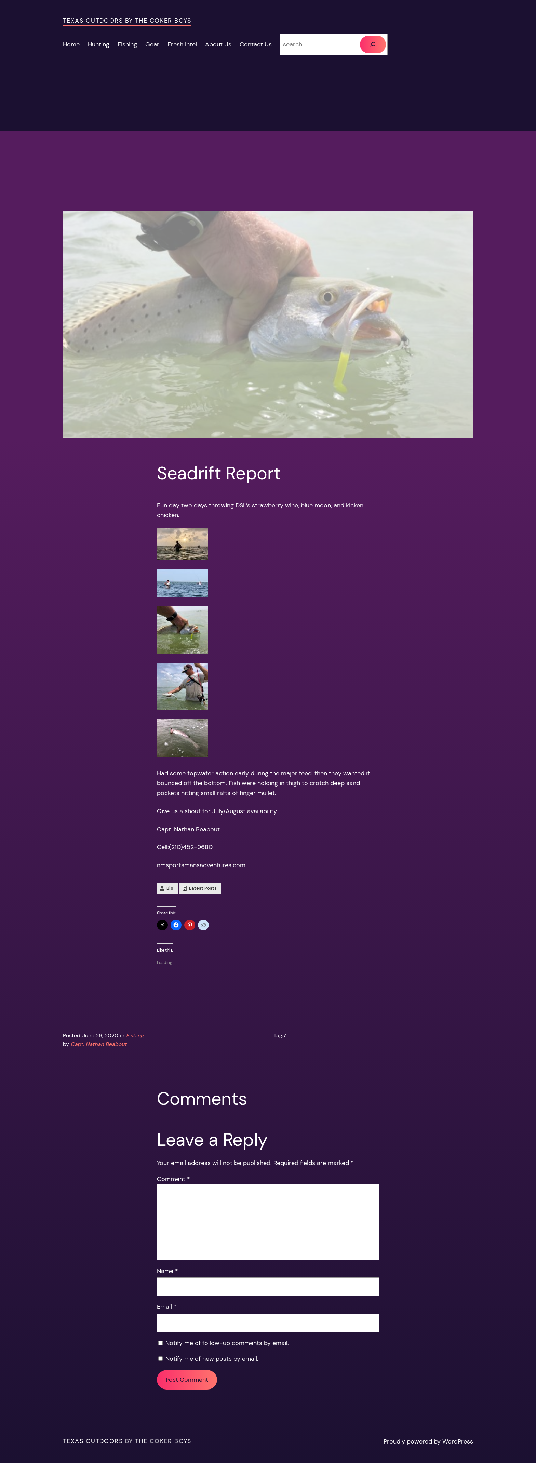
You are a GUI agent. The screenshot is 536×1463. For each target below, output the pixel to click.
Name (167, 1271)
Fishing (135, 1035)
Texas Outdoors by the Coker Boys (127, 20)
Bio (169, 888)
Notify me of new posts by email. (211, 1359)
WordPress (457, 1441)
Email (167, 1307)
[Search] (373, 44)
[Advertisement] (268, 163)
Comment (173, 1179)
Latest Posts (203, 888)
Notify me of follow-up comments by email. (227, 1343)
